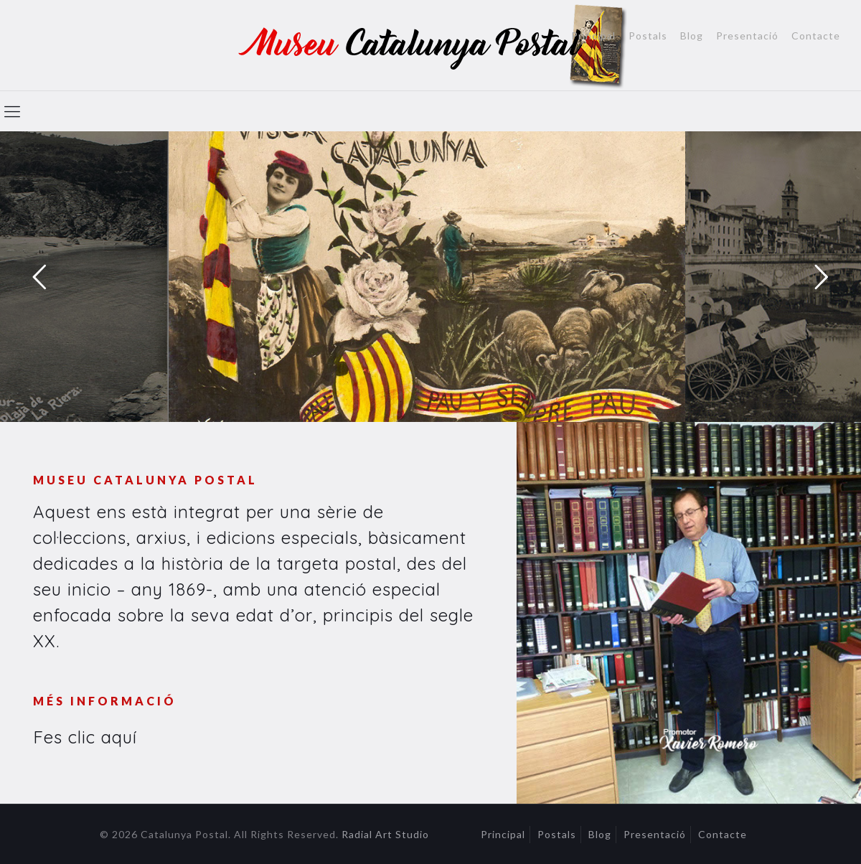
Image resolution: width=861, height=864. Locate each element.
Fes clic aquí (85, 737)
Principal (593, 36)
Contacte (815, 36)
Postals (648, 36)
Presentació (747, 36)
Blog (691, 36)
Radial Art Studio (385, 834)
